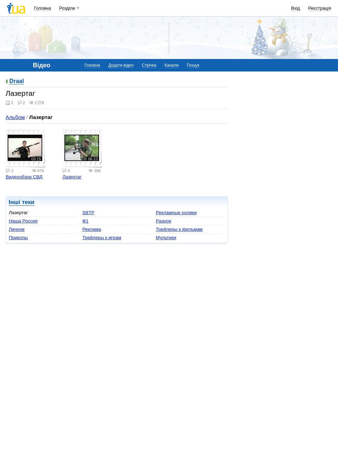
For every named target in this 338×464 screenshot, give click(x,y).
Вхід (295, 8)
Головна (42, 8)
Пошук (193, 65)
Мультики (166, 237)
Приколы (18, 237)
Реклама (91, 229)
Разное (163, 220)
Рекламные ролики (176, 212)
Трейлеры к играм (101, 237)
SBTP (88, 212)
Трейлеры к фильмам (179, 229)
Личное (17, 229)
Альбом (15, 117)
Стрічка (149, 65)
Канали (171, 65)
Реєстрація (319, 8)
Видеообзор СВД (24, 176)
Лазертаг (71, 176)
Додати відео (121, 65)
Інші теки (21, 202)
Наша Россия (23, 220)
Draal (16, 81)
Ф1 (85, 220)
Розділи (67, 8)
